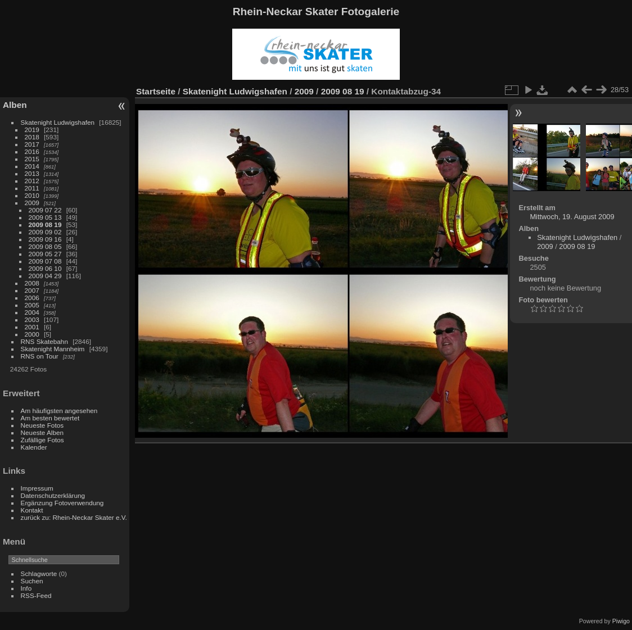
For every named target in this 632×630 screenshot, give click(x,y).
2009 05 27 (45, 253)
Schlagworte (39, 573)
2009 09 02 (45, 231)
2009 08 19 (45, 224)
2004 (32, 312)
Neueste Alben (42, 432)
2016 (32, 151)
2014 (32, 166)
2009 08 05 (45, 246)
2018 (32, 136)
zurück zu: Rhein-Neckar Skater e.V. (74, 517)
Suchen (32, 580)
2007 (32, 290)
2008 (32, 283)
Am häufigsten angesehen (59, 410)
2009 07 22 (45, 210)
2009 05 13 (45, 217)
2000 (32, 334)
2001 (32, 326)
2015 (32, 158)
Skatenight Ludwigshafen (57, 122)
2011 (32, 188)
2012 (32, 180)
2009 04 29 (45, 275)
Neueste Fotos (42, 425)
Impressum (37, 488)
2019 (32, 129)
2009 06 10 (45, 268)
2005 (32, 305)
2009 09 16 (45, 239)
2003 (32, 319)
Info (26, 588)
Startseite (155, 91)
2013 (32, 173)
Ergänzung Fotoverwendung (62, 502)
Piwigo (621, 621)
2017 (32, 144)
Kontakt (32, 510)
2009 (32, 202)
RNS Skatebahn (44, 341)
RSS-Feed (36, 595)
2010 (32, 195)
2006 (32, 297)
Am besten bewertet (50, 417)
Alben (15, 105)
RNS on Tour (39, 356)
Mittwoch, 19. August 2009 (572, 216)
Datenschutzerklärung (53, 495)
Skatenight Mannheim (53, 348)
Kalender (34, 447)
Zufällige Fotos (42, 439)
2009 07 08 (45, 261)
